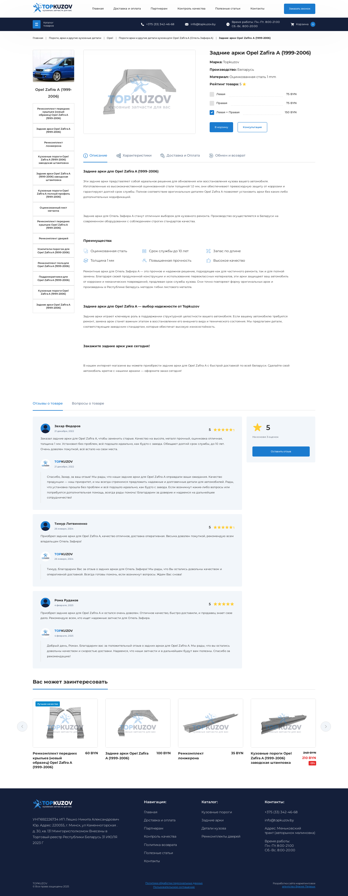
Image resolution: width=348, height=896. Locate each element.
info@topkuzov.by (203, 24)
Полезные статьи (227, 8)
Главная (98, 8)
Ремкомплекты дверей (221, 836)
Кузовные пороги (217, 812)
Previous (22, 727)
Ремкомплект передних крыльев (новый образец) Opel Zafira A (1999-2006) (53, 113)
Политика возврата (160, 845)
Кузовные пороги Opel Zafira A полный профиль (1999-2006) (53, 193)
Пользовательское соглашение (174, 887)
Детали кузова (214, 828)
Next (326, 727)
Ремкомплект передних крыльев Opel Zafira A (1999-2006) (53, 224)
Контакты (257, 8)
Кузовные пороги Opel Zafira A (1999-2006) (53, 292)
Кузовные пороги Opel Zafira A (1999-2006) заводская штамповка (53, 159)
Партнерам (159, 8)
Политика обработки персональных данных (174, 883)
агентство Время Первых (298, 886)
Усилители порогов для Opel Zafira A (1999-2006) (53, 250)
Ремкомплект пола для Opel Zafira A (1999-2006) (53, 264)
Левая (220, 94)
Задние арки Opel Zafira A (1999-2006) (53, 130)
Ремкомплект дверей (53, 238)
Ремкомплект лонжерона (53, 144)
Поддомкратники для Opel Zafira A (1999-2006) (53, 278)
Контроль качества (191, 8)
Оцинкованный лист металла (53, 209)
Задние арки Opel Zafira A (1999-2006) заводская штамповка (53, 176)
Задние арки (213, 820)
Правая (221, 103)
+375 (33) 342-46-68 (160, 24)
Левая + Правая (228, 112)
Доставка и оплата (127, 8)
